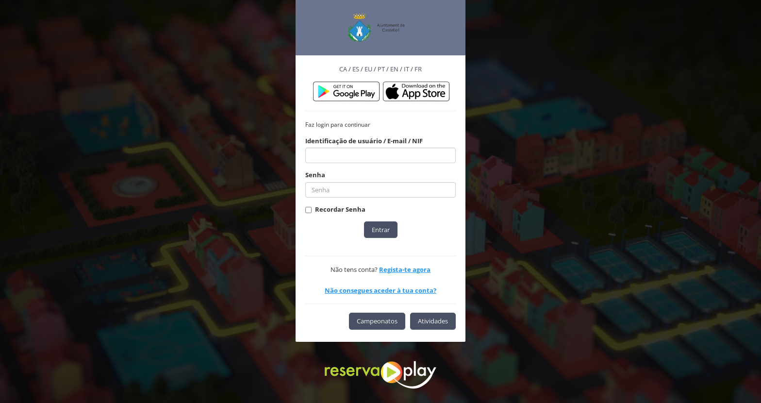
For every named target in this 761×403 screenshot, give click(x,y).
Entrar (381, 229)
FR (418, 69)
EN (394, 69)
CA (343, 69)
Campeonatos (377, 321)
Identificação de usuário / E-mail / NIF (364, 140)
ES (355, 69)
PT (381, 69)
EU (368, 69)
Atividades (433, 321)
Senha (315, 174)
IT (406, 69)
